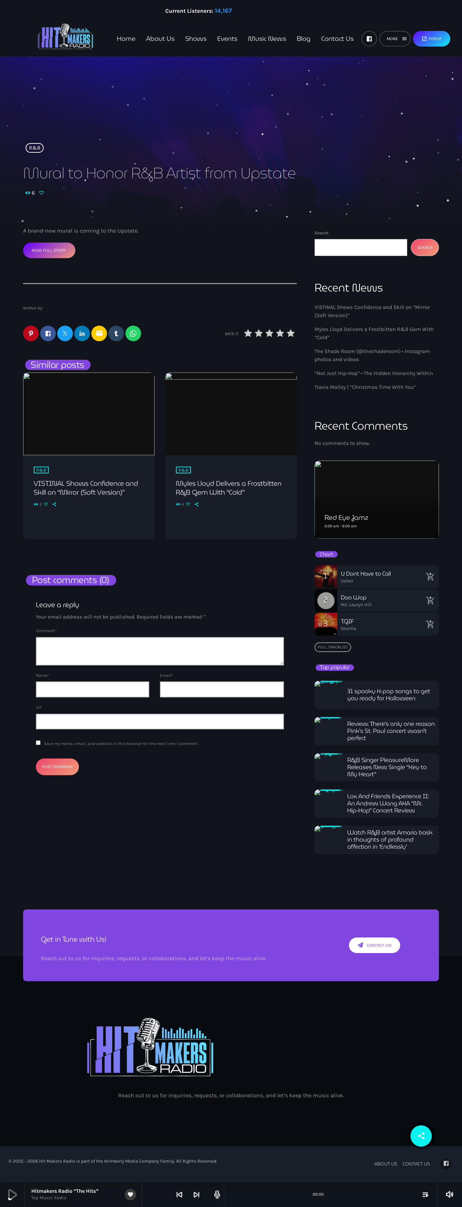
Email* (166, 675)
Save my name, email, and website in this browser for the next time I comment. (121, 743)
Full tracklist (333, 647)
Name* (42, 675)
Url (38, 707)
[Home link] (53, 38)
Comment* (46, 631)
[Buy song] (430, 576)
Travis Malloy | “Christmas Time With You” (365, 387)
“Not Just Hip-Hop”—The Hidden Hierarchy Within (374, 373)
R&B (35, 148)
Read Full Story (49, 250)
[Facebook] (369, 39)
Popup (431, 39)
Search (321, 232)
